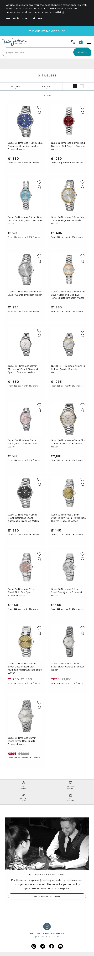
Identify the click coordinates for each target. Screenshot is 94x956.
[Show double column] (75, 86)
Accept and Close (31, 18)
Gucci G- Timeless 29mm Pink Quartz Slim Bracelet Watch (23, 443)
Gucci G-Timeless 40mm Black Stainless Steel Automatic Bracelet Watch (23, 517)
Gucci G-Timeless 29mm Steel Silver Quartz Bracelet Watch (67, 666)
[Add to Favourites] (39, 107)
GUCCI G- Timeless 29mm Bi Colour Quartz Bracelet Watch (68, 369)
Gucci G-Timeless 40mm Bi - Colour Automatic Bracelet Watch (68, 443)
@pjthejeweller (47, 936)
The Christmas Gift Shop (47, 31)
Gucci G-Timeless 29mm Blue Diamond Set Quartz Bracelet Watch (25, 220)
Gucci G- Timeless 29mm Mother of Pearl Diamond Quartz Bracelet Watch (23, 369)
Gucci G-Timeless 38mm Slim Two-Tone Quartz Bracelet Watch (68, 220)
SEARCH (82, 52)
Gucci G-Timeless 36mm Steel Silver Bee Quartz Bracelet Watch (22, 741)
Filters (16, 86)
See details (12, 18)
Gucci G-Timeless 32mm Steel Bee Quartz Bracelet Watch (66, 592)
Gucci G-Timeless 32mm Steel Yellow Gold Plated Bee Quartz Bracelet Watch (68, 517)
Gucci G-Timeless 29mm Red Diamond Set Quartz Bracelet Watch (68, 146)
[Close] (90, 29)
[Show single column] (81, 86)
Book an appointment (47, 896)
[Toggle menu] (89, 41)
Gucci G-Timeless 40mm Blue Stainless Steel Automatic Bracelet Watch (25, 146)
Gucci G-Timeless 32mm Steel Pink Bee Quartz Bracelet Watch (22, 592)
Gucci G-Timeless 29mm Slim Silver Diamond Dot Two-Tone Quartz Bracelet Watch (68, 294)
